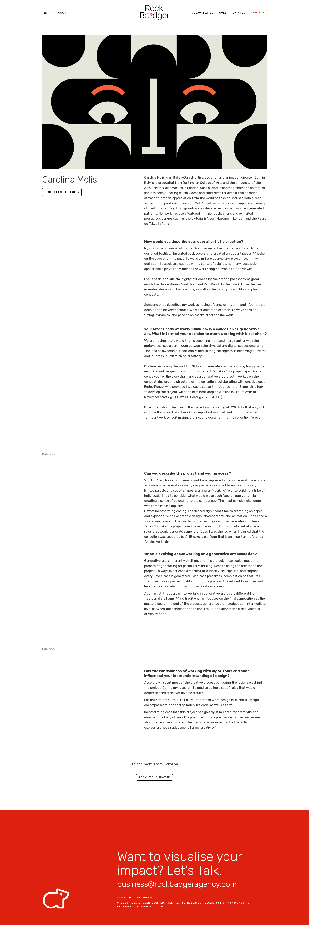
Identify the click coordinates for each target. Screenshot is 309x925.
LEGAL (209, 902)
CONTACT (258, 12)
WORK (47, 12)
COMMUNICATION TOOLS (209, 12)
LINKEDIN (124, 897)
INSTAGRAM (143, 897)
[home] (154, 13)
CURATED (239, 12)
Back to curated (154, 777)
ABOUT (62, 12)
